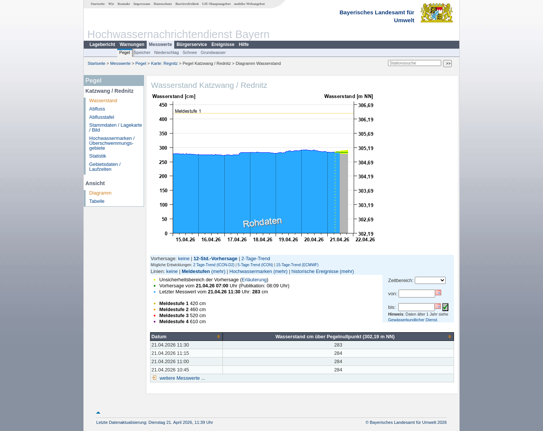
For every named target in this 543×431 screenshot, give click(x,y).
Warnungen (132, 44)
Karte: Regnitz (164, 63)
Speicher (142, 52)
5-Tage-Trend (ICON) (255, 265)
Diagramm (100, 193)
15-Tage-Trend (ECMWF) (297, 265)
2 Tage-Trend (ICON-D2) (213, 265)
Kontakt (124, 4)
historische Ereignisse (314, 271)
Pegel (124, 52)
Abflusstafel (101, 117)
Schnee (190, 52)
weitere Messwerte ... (181, 378)
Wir (111, 4)
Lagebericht (102, 44)
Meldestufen (196, 271)
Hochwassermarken (250, 271)
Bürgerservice (191, 44)
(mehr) (218, 271)
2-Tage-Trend (255, 258)
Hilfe (244, 44)
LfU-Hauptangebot (216, 4)
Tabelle (97, 201)
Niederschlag (166, 52)
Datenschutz (162, 4)
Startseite (98, 4)
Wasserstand (103, 100)
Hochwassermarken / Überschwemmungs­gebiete (112, 143)
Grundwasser (213, 52)
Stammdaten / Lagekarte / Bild (115, 127)
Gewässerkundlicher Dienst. (413, 319)
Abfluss (97, 109)
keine (184, 258)
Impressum (141, 4)
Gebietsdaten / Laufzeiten (105, 166)
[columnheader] (186, 336)
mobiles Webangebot (249, 4)
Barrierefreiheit (187, 4)
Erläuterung (254, 279)
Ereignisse (223, 44)
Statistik (97, 156)
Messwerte (160, 44)
